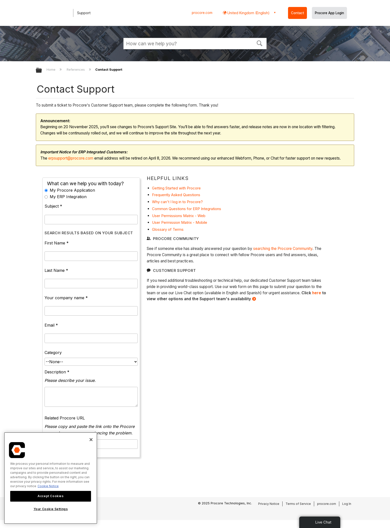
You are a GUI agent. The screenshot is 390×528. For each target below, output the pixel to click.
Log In (346, 504)
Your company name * (66, 297)
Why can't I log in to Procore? (177, 201)
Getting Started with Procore (176, 188)
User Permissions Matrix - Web (178, 215)
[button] (260, 43)
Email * (51, 325)
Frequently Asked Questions (176, 194)
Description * (57, 371)
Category (53, 352)
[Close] (91, 439)
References (76, 69)
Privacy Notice (268, 504)
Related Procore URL (65, 417)
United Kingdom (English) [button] (248, 13)
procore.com (202, 13)
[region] (50, 478)
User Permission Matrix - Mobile (179, 222)
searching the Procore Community (282, 248)
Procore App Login (329, 13)
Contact (297, 13)
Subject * (53, 206)
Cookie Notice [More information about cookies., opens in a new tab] (48, 486)
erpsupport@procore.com (70, 158)
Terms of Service (298, 504)
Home (51, 69)
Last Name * (56, 270)
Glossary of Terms (168, 229)
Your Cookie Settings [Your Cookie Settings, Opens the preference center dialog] (51, 509)
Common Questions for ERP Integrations (186, 208)
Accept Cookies (50, 496)
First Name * (57, 242)
